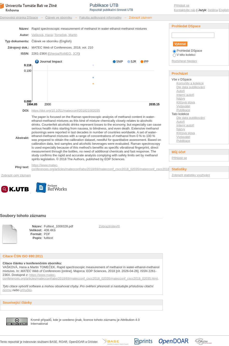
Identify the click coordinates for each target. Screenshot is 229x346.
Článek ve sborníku (58, 17)
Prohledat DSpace (187, 50)
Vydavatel (183, 106)
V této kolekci (184, 55)
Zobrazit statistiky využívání (191, 175)
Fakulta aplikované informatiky (100, 17)
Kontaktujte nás (185, 10)
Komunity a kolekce (190, 83)
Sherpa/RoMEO (60, 53)
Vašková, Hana (42, 35)
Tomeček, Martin (65, 35)
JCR (76, 53)
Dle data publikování (190, 87)
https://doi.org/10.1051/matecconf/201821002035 (66, 110)
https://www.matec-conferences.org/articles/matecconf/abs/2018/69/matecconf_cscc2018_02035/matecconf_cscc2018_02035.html (109, 167)
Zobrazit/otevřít (109, 226)
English (224, 10)
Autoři (180, 91)
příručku (26, 290)
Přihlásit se (181, 5)
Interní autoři (185, 95)
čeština (213, 10)
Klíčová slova (185, 102)
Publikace (183, 110)
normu (7, 290)
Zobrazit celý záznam (16, 175)
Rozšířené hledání (184, 61)
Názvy (180, 98)
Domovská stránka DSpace (19, 17)
